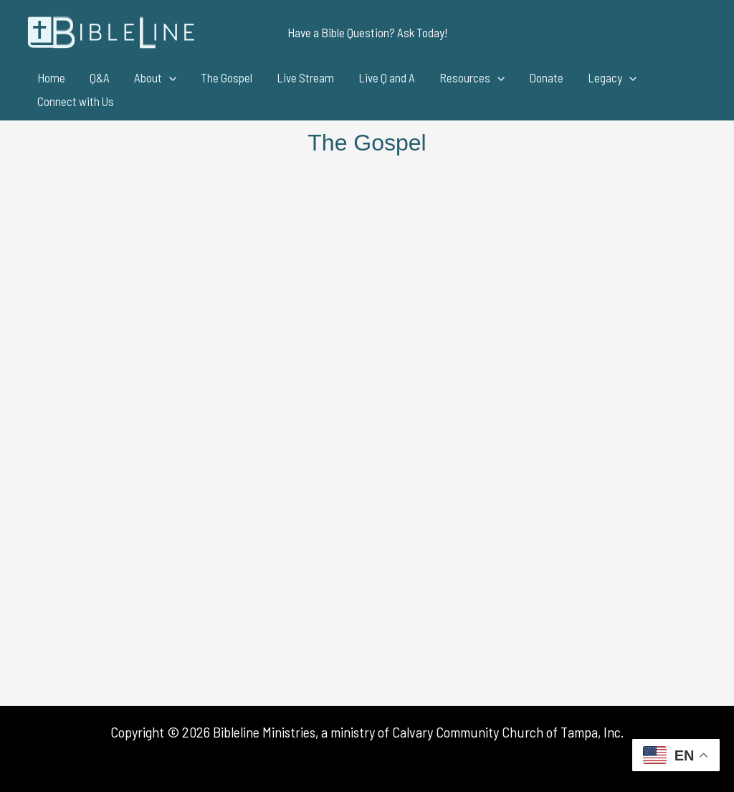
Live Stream (305, 77)
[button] (367, 32)
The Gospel (226, 77)
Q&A (100, 77)
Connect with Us (75, 101)
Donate (546, 77)
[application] (169, 78)
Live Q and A (386, 77)
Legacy (612, 78)
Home (51, 77)
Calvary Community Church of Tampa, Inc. (508, 731)
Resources (472, 78)
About (155, 78)
